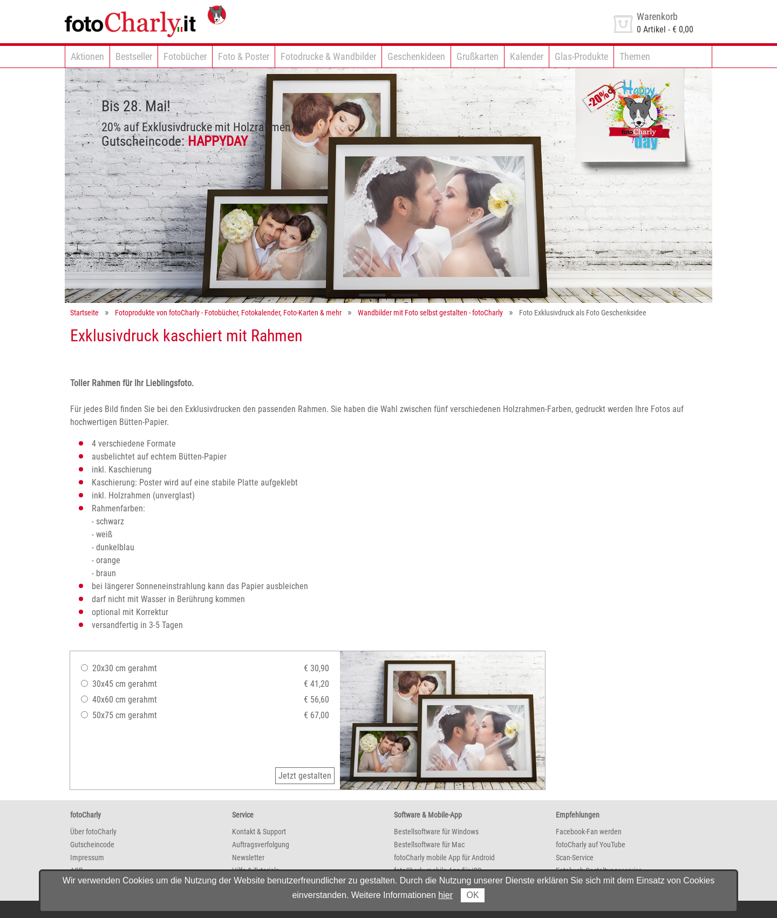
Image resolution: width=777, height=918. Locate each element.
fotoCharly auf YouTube (590, 844)
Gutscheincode (92, 844)
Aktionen (87, 56)
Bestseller (133, 56)
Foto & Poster (243, 56)
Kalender (526, 56)
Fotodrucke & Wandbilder (328, 56)
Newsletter (248, 857)
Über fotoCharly (93, 831)
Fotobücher (185, 56)
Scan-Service (575, 857)
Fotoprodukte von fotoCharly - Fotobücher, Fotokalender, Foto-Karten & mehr (228, 312)
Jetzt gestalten (304, 776)
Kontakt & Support (259, 831)
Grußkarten (477, 56)
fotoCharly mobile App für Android (444, 857)
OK (472, 895)
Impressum (87, 857)
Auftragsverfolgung (260, 844)
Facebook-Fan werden (589, 831)
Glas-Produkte (581, 56)
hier (445, 895)
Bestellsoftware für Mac (429, 844)
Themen (634, 56)
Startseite (84, 312)
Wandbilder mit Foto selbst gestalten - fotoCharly (430, 312)
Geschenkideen (416, 56)
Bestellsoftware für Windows (436, 831)
